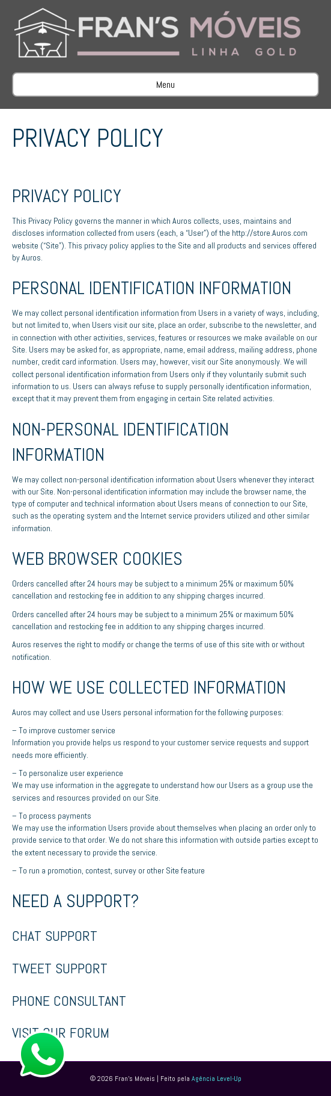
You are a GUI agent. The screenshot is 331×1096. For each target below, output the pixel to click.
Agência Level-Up (216, 1078)
